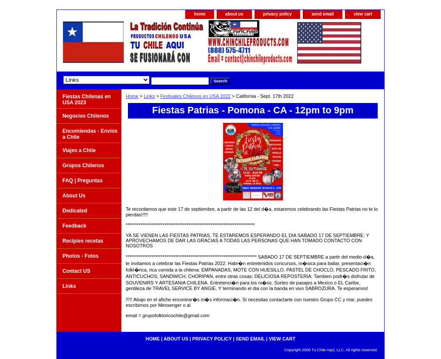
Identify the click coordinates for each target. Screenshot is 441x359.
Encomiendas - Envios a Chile (90, 134)
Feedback (74, 226)
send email (322, 14)
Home (132, 96)
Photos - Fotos (80, 256)
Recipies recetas (82, 241)
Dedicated (74, 211)
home (199, 14)
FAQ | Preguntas (82, 181)
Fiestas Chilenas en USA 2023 (86, 100)
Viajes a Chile (79, 150)
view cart (363, 14)
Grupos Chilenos (83, 165)
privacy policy (277, 14)
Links (149, 96)
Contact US (76, 271)
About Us (73, 196)
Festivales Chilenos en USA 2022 (195, 96)
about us (234, 14)
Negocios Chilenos (85, 116)
